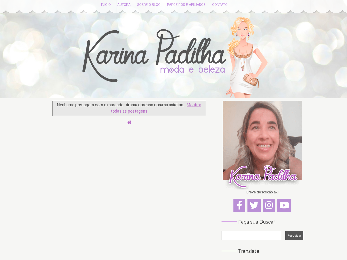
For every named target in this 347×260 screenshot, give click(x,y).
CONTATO (220, 5)
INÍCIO (106, 5)
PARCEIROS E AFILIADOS (186, 5)
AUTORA (124, 5)
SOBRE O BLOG (149, 5)
